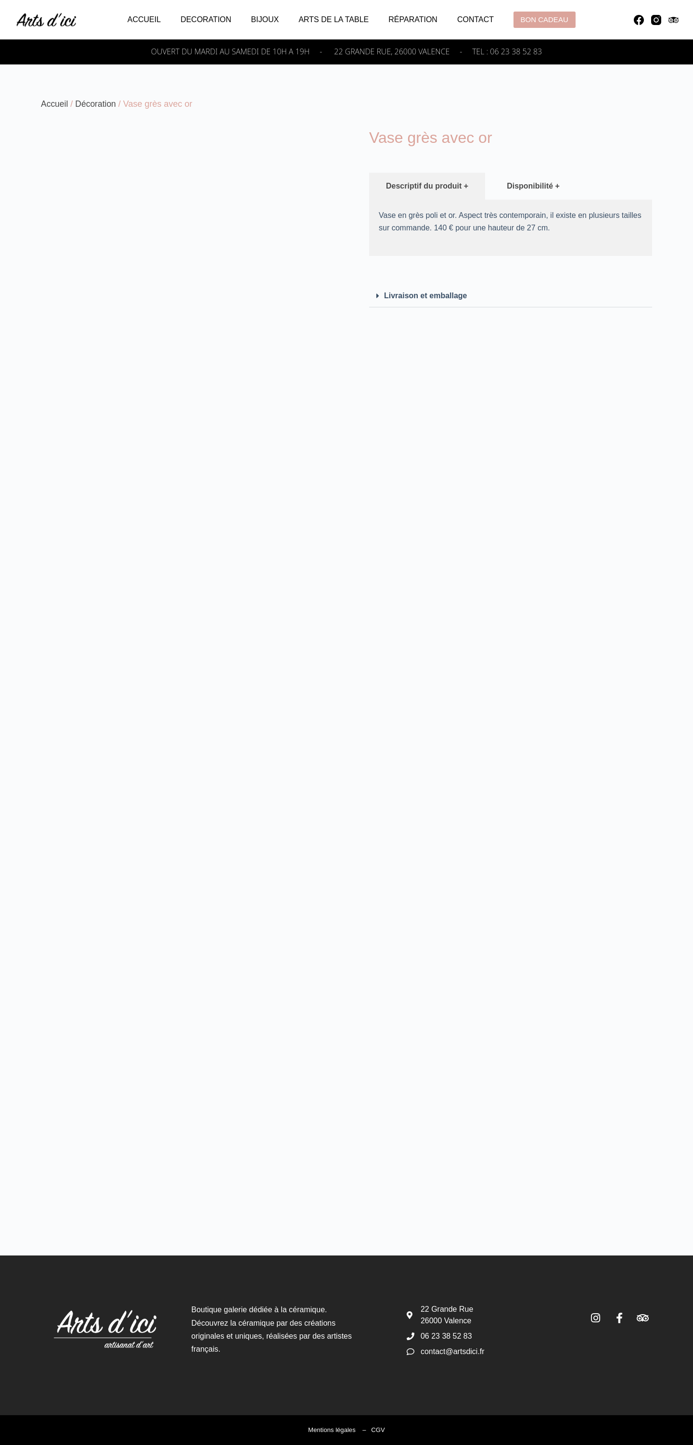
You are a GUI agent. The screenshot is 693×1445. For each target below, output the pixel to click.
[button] (510, 296)
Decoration (205, 19)
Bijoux (265, 19)
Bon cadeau (544, 19)
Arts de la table (333, 19)
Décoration (97, 104)
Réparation (412, 19)
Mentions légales (332, 1429)
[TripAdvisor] (673, 20)
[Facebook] (639, 20)
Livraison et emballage (425, 296)
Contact (475, 19)
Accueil (144, 19)
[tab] (427, 186)
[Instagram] (656, 20)
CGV (378, 1429)
